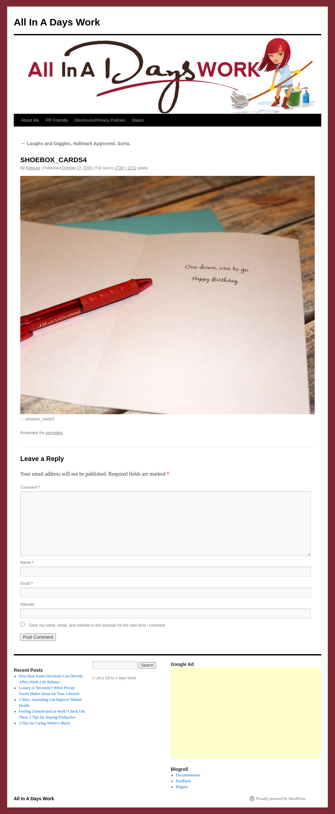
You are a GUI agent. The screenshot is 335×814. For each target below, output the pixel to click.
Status (138, 120)
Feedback (183, 781)
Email (26, 583)
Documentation (188, 775)
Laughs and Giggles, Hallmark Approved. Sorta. (75, 143)
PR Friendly (57, 120)
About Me (30, 120)
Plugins (182, 787)
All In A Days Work (57, 22)
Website (27, 604)
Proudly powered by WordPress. (281, 798)
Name (26, 562)
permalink (53, 433)
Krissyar (33, 168)
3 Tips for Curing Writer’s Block (44, 723)
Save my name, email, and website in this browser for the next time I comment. (97, 625)
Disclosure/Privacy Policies (100, 120)
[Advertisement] (253, 713)
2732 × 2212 (125, 168)
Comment (30, 487)
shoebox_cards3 (39, 419)
